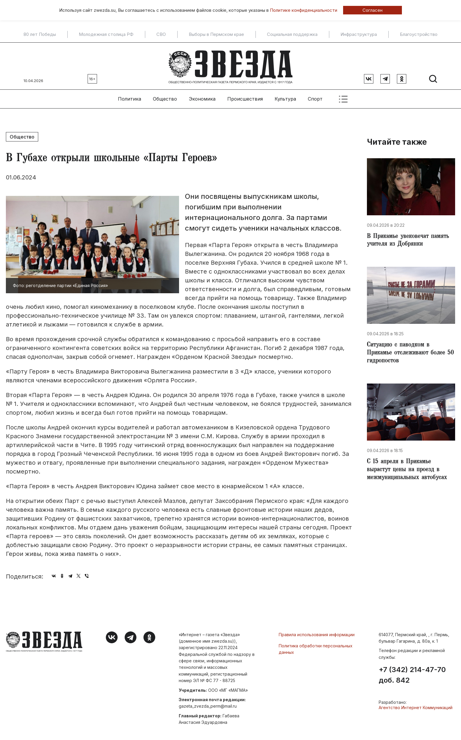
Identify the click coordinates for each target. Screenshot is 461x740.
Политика (129, 97)
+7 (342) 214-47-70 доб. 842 (412, 673)
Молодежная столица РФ (106, 34)
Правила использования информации (317, 632)
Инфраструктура (358, 34)
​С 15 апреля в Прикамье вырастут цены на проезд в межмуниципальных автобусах (409, 470)
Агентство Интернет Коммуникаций (415, 706)
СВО (161, 34)
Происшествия (245, 97)
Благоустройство (418, 34)
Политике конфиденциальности (303, 10)
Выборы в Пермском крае (216, 34)
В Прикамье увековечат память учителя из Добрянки (410, 239)
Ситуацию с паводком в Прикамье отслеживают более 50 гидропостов (408, 353)
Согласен (373, 10)
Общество (165, 97)
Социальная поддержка (292, 34)
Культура (285, 97)
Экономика (202, 97)
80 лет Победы (40, 34)
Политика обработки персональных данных (316, 647)
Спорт (315, 97)
